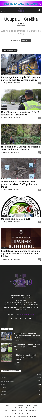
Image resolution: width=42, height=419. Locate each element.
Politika (3, 391)
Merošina (20, 405)
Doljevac (28, 405)
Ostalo (14, 408)
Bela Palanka (6, 408)
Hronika (4, 109)
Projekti (27, 413)
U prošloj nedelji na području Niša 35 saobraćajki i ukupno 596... (20, 113)
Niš (2, 374)
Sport (3, 384)
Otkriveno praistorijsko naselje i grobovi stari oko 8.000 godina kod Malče (19, 184)
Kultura (4, 178)
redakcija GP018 (6, 83)
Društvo (4, 143)
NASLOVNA (25, 40)
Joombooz (32, 416)
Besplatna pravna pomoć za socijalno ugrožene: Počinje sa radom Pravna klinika (20, 254)
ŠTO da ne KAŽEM (17, 413)
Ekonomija (5, 74)
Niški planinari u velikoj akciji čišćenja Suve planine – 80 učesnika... (20, 148)
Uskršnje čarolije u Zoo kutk (15, 218)
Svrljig (35, 405)
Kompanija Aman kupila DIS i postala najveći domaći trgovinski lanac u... (20, 78)
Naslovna (8, 405)
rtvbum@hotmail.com (27, 314)
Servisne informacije (7, 381)
